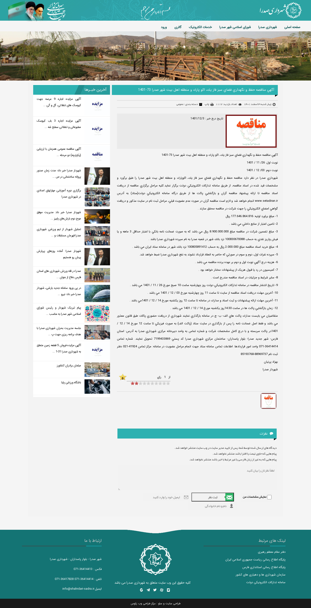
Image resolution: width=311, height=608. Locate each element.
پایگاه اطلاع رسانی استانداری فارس (263, 567)
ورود (164, 27)
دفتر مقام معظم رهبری (271, 551)
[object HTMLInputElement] (132, 383)
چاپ (207, 104)
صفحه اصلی (292, 27)
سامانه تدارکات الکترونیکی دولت (265, 582)
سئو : (159, 603)
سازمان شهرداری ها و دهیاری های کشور (260, 574)
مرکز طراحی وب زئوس (143, 603)
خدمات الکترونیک (200, 27)
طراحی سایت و (171, 603)
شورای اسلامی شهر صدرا (235, 27)
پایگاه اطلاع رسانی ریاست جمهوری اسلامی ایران (255, 559)
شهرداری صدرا (267, 27)
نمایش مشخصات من (254, 497)
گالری (177, 27)
